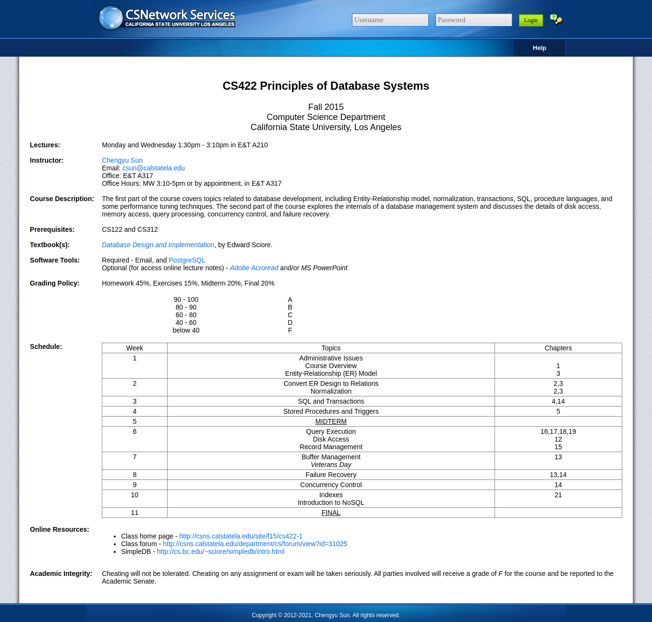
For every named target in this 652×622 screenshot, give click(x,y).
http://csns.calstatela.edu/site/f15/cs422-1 (241, 536)
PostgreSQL (187, 260)
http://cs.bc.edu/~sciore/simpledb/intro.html (221, 551)
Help (539, 47)
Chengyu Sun (122, 160)
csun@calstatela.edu (153, 168)
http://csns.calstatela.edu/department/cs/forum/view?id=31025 (255, 544)
